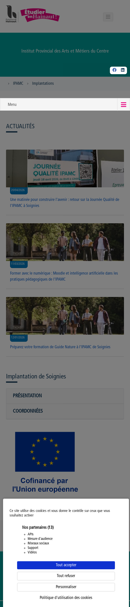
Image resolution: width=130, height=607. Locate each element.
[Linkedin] (122, 70)
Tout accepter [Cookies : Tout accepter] (66, 565)
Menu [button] (12, 105)
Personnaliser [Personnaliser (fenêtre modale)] (66, 587)
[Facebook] (114, 70)
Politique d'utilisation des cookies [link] (66, 598)
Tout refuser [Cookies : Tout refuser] (66, 576)
